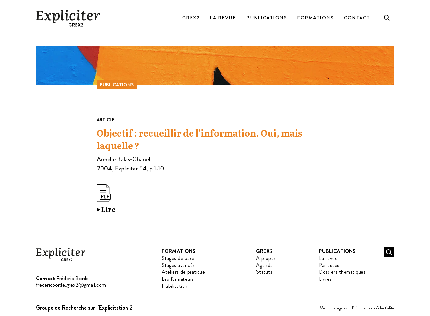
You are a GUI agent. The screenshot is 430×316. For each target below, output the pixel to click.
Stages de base (178, 258)
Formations (315, 17)
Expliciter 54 (131, 168)
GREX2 (191, 17)
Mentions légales (333, 308)
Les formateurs (178, 279)
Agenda (264, 265)
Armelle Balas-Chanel (123, 159)
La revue (223, 17)
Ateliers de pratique (183, 272)
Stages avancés (178, 265)
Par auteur (330, 265)
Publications (266, 17)
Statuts (264, 272)
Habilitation (175, 286)
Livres (325, 279)
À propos (266, 258)
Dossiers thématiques (342, 272)
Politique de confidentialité (373, 308)
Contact (357, 17)
